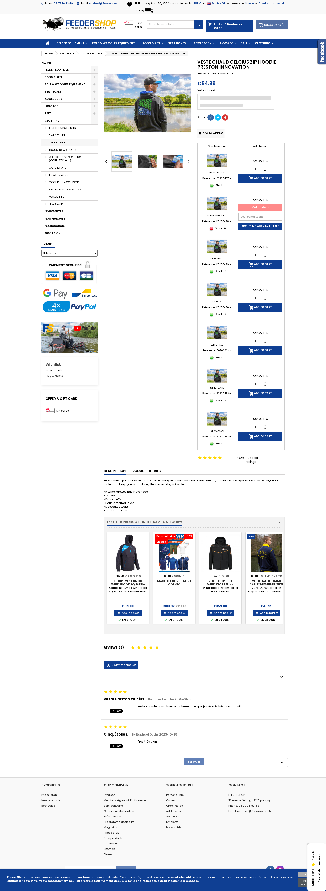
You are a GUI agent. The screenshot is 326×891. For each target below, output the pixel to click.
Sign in (249, 3)
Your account (179, 785)
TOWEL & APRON (59, 175)
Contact (236, 785)
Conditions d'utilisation (119, 811)
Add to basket (128, 613)
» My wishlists (54, 376)
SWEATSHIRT (57, 135)
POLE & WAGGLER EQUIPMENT (113, 43)
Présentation (112, 816)
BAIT (244, 43)
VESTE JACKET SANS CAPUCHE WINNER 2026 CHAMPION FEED (266, 584)
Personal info (175, 795)
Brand (201, 73)
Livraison (109, 795)
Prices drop (49, 795)
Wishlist (53, 364)
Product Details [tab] (145, 471)
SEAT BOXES (177, 43)
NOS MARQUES (55, 219)
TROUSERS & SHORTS (63, 150)
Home (46, 62)
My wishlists (174, 827)
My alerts (172, 822)
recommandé (55, 226)
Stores (108, 854)
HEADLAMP (56, 204)
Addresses (173, 811)
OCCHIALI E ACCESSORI (64, 182)
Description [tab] (115, 471)
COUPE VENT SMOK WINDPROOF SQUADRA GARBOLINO (128, 584)
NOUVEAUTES (54, 211)
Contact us (111, 843)
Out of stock (260, 207)
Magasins (110, 827)
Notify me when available (260, 226)
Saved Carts (270, 25)
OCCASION (53, 233)
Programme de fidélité (119, 822)
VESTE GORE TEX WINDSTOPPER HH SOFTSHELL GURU (220, 584)
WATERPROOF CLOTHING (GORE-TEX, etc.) (65, 158)
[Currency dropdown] (200, 3)
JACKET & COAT (59, 142)
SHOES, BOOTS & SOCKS (65, 189)
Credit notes (174, 806)
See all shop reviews (319, 868)
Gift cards (139, 25)
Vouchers (172, 816)
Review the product (121, 665)
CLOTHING (262, 43)
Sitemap (109, 849)
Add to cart (260, 178)
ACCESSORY (202, 43)
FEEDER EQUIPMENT (70, 43)
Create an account (271, 3)
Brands (48, 244)
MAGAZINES (56, 197)
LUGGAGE (226, 43)
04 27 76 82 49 (63, 3)
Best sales (48, 806)
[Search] (175, 24)
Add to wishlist (210, 133)
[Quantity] (258, 169)
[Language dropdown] (218, 3)
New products (50, 800)
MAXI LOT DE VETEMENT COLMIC (174, 582)
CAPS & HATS (57, 168)
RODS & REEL (151, 43)
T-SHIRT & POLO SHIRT (63, 128)
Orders (171, 800)
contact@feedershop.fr (105, 3)
